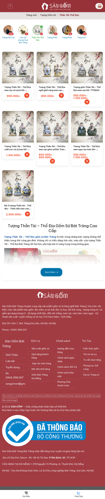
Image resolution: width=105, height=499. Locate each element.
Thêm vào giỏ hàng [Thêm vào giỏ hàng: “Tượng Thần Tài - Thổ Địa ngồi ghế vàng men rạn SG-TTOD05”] (61, 95)
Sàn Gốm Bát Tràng (12, 306)
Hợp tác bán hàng (41, 363)
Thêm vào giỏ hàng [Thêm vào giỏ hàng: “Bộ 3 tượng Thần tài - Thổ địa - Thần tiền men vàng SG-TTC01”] (27, 213)
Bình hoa (41, 396)
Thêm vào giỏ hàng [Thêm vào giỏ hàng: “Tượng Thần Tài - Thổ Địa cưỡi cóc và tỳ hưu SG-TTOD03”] (27, 154)
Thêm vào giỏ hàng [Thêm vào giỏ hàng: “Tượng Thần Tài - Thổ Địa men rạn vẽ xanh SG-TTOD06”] (26, 95)
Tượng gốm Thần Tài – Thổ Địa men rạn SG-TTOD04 (87, 88)
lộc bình (31, 396)
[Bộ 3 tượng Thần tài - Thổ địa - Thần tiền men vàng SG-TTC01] (18, 186)
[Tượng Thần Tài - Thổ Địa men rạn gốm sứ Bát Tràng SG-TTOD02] (52, 127)
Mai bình (63, 396)
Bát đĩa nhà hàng (41, 369)
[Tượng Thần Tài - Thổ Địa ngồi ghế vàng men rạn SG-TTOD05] (52, 67)
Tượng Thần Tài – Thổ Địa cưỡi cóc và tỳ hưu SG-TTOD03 (17, 148)
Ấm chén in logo (10, 400)
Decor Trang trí (91, 374)
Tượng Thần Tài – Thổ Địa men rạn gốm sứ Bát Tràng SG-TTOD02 (52, 148)
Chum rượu (73, 396)
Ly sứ (15, 396)
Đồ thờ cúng (94, 396)
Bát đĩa (23, 396)
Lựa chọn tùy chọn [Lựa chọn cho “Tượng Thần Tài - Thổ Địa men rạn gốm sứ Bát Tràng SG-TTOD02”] (52, 161)
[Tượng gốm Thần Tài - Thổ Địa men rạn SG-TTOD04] (87, 67)
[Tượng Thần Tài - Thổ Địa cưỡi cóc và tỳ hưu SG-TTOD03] (18, 127)
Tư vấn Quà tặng (92, 359)
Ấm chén (7, 396)
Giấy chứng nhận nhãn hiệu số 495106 (46, 406)
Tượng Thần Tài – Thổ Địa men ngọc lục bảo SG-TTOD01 (86, 148)
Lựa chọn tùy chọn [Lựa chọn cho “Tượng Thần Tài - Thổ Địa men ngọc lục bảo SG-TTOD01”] (87, 161)
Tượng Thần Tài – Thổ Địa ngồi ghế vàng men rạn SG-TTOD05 (52, 89)
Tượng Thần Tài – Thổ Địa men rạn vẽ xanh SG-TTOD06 (17, 89)
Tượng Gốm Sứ (48, 15)
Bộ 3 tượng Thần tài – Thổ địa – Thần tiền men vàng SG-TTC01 (17, 207)
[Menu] (10, 6)
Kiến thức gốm (91, 348)
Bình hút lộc (52, 396)
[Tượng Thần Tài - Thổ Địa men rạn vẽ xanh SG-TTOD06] (18, 67)
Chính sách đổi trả (67, 367)
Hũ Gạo (83, 396)
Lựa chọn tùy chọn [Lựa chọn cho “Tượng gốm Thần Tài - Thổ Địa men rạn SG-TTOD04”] (87, 101)
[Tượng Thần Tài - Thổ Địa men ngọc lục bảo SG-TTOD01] (87, 127)
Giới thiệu (66, 316)
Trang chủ (31, 15)
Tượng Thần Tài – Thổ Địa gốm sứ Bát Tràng (30, 236)
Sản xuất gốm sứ (40, 348)
